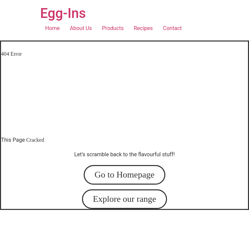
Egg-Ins (63, 13)
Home (52, 28)
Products (112, 28)
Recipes (143, 28)
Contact (172, 28)
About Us (81, 28)
